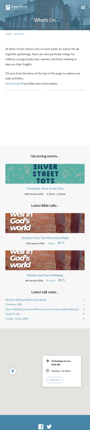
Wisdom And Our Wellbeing (45, 275)
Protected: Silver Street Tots (45, 188)
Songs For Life (12, 313)
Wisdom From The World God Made (45, 238)
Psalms (51, 243)
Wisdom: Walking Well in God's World (25, 299)
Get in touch (13, 83)
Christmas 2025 (13, 304)
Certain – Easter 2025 (16, 318)
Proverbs (50, 280)
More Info (54, 380)
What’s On (19, 34)
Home (8, 34)
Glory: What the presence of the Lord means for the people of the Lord (42, 309)
